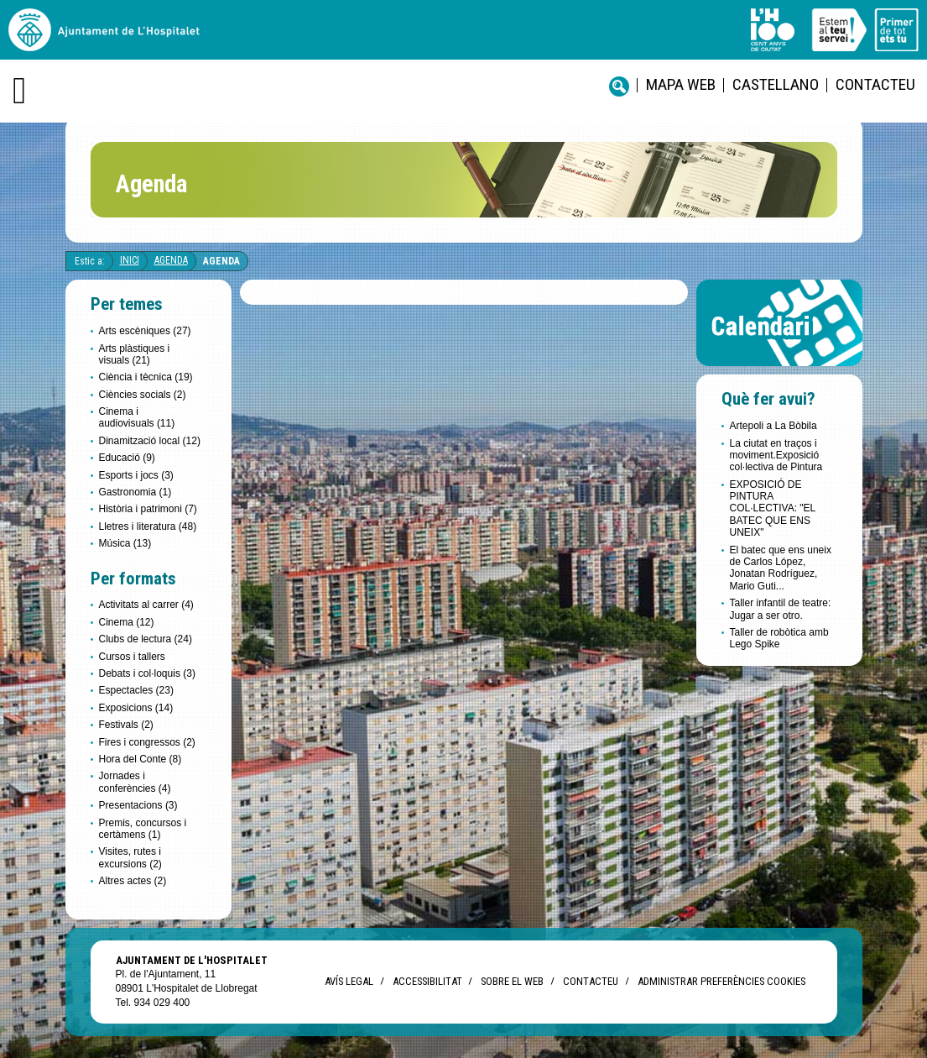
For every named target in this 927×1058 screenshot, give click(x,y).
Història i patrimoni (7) (148, 509)
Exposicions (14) (136, 708)
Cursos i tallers (132, 657)
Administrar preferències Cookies (721, 981)
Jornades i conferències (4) (135, 782)
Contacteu (875, 84)
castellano (775, 84)
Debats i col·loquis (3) (147, 673)
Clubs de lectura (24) (145, 639)
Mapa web (681, 84)
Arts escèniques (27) (145, 331)
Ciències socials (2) (142, 395)
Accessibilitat (427, 981)
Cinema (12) (126, 622)
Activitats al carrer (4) (146, 604)
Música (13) (125, 543)
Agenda (171, 260)
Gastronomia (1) (135, 492)
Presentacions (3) (138, 805)
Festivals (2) (126, 725)
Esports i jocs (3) (136, 475)
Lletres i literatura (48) (148, 526)
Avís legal (349, 981)
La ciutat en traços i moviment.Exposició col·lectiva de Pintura (776, 455)
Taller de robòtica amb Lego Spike (779, 638)
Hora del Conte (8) (140, 759)
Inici (129, 260)
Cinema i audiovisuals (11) (137, 417)
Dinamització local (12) (150, 441)
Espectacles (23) (136, 690)
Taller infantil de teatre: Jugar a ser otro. (780, 609)
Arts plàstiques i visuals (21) (134, 354)
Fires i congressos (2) (147, 742)
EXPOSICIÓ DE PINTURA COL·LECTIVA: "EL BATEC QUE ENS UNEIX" (772, 509)
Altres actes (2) (133, 881)
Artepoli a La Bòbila (773, 426)
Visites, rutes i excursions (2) (130, 857)
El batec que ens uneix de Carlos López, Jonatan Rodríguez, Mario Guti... (780, 568)
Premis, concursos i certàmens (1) (143, 829)
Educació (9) (127, 458)
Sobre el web (512, 981)
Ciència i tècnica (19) (146, 377)
